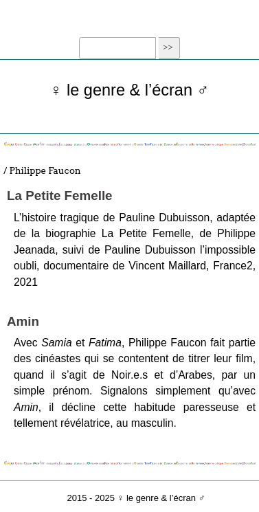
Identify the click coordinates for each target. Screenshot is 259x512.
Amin (23, 321)
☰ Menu (130, 26)
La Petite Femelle (60, 195)
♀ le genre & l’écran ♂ (129, 90)
